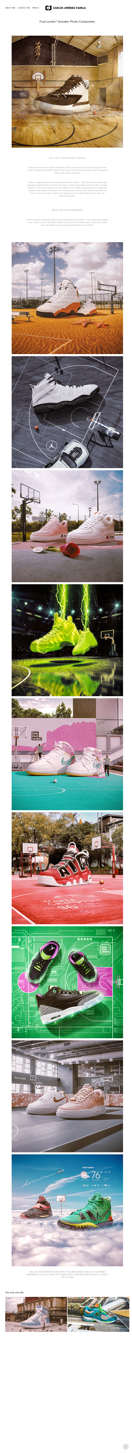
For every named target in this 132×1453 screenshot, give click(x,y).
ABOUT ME (10, 7)
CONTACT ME (24, 7)
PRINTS (35, 7)
